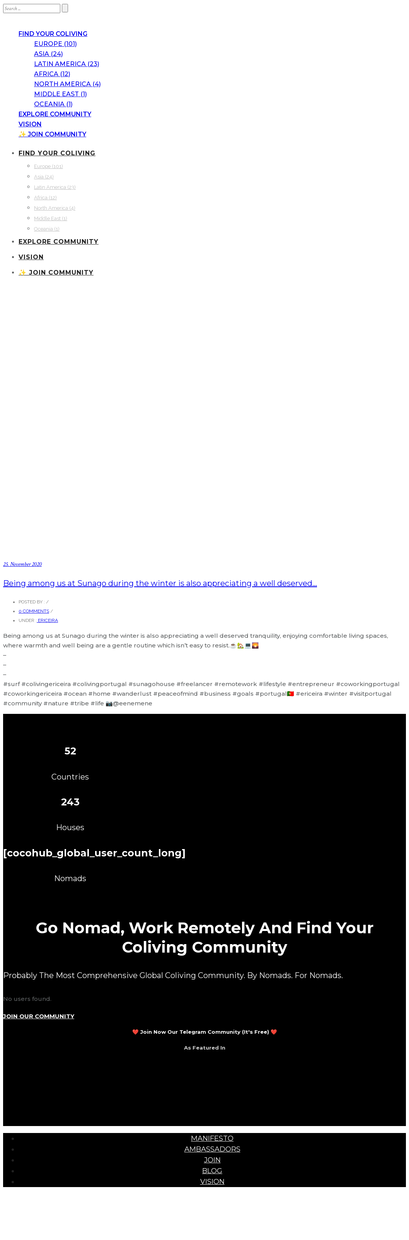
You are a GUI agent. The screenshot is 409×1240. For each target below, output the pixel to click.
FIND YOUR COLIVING (53, 33)
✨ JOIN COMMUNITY (52, 134)
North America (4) (67, 84)
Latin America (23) (66, 64)
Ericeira (47, 620)
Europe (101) (55, 44)
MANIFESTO (212, 1138)
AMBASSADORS (212, 1149)
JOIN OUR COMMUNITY (38, 1016)
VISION (30, 124)
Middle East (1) (60, 94)
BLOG (212, 1171)
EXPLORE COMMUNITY (55, 114)
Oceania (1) (53, 104)
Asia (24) (48, 54)
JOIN (212, 1160)
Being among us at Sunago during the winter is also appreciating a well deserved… (160, 583)
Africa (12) (52, 74)
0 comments (34, 611)
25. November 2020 (22, 564)
